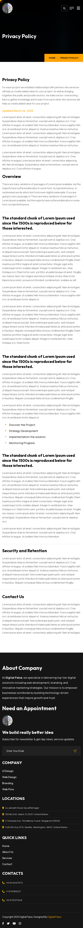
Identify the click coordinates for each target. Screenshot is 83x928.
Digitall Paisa (54, 916)
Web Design (9, 777)
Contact (7, 864)
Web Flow (8, 789)
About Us (7, 852)
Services (7, 858)
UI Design (7, 771)
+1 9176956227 (13, 891)
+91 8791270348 (14, 900)
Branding (7, 783)
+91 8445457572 (14, 882)
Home (52, 57)
